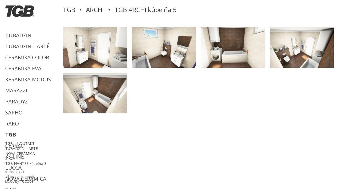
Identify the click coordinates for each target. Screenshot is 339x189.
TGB (10, 134)
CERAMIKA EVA (23, 68)
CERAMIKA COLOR (27, 57)
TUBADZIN (18, 35)
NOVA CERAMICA (20, 153)
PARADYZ (16, 101)
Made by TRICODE (19, 181)
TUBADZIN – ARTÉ (27, 46)
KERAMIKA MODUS (28, 79)
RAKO (12, 123)
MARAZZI (16, 90)
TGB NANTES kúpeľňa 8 (25, 163)
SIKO (9, 158)
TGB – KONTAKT (20, 143)
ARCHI (95, 9)
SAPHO (14, 112)
